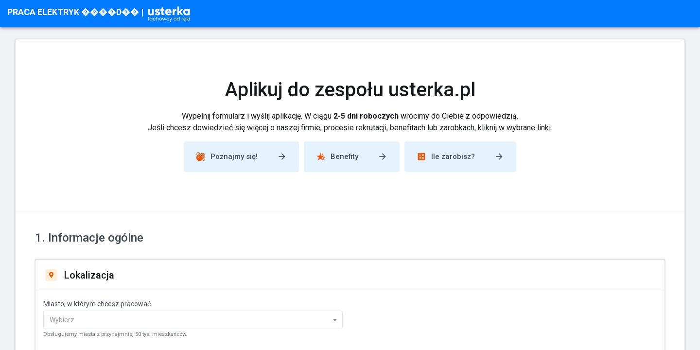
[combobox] (193, 320)
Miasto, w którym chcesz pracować (97, 304)
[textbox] (186, 320)
